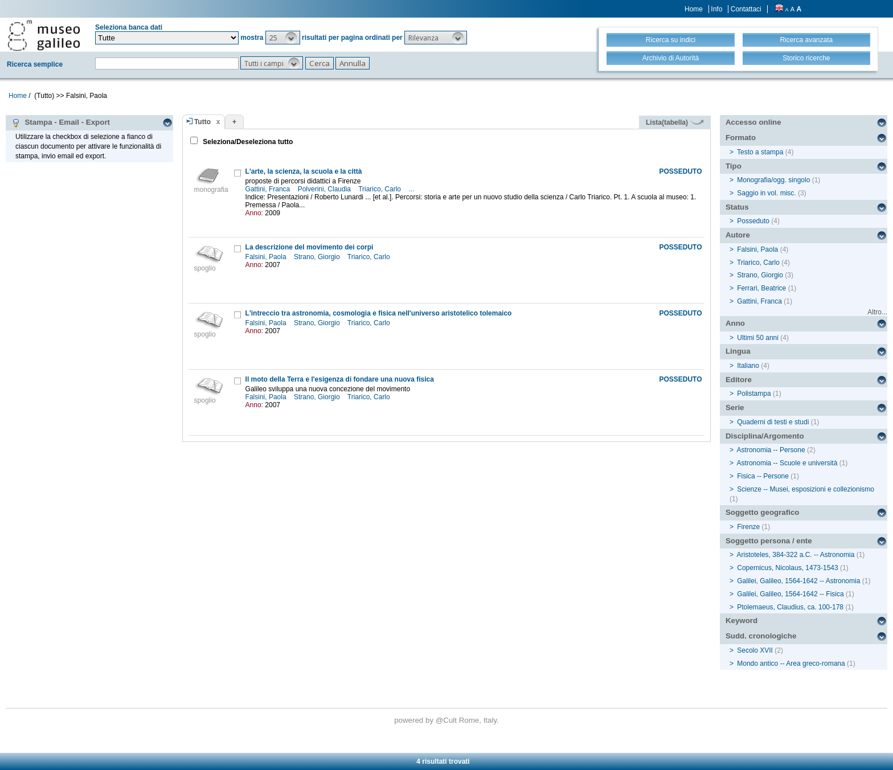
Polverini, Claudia (325, 189)
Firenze (748, 527)
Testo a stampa (760, 152)
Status (737, 207)
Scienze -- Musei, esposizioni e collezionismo (805, 489)
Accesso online (753, 122)
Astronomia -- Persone (771, 450)
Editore (739, 379)
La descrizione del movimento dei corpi (309, 247)
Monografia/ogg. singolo (773, 180)
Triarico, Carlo (380, 189)
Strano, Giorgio (318, 257)
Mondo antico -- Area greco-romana (791, 663)
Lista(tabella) (675, 122)
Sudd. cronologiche (761, 636)
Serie (735, 407)
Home (694, 9)
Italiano (748, 366)
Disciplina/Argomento (765, 436)
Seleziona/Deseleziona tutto (247, 142)
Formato (741, 137)
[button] (282, 37)
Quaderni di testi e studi (773, 422)
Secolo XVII (755, 650)
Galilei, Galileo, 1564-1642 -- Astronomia (798, 581)
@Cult (447, 720)
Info (716, 9)
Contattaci (746, 9)
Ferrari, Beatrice (761, 288)
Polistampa (754, 394)
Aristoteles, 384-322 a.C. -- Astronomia (796, 555)
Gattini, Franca (268, 189)
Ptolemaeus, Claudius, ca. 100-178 (790, 607)
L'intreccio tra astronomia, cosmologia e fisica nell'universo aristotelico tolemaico (378, 313)
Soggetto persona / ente (769, 540)
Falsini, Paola (266, 257)
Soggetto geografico (763, 512)
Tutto (202, 122)
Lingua (738, 351)
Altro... (877, 312)
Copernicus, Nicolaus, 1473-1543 (787, 568)
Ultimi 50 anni (758, 338)
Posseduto (753, 221)
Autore (738, 235)
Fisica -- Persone (763, 476)
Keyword (741, 620)
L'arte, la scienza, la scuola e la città (303, 171)
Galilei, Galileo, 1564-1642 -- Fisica (790, 594)
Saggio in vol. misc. (766, 193)
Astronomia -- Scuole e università (787, 463)
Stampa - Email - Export (60, 122)
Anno (735, 323)
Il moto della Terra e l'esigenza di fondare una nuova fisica (339, 379)
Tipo (734, 166)
